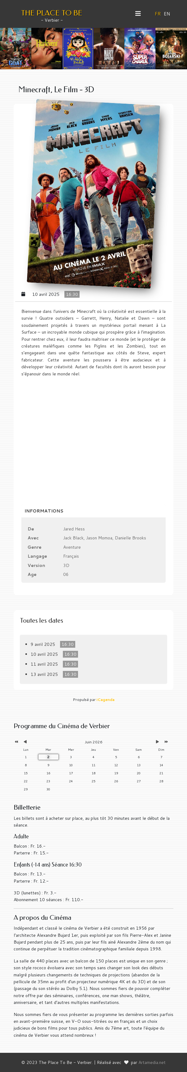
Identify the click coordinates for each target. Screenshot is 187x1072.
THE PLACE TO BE (51, 13)
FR (158, 14)
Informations (43, 511)
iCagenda (106, 699)
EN (167, 14)
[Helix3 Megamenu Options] (140, 13)
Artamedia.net (152, 1062)
